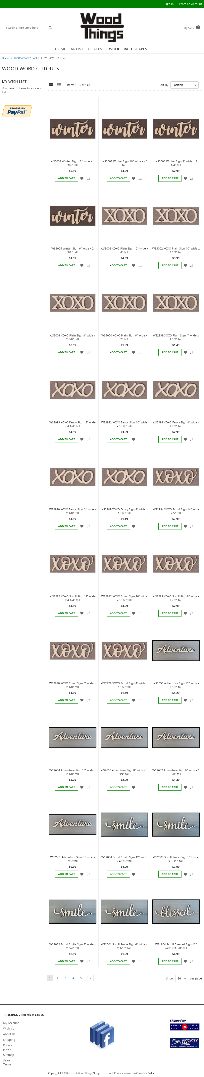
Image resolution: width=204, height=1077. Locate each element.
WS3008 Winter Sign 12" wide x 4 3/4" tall (72, 163)
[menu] (102, 48)
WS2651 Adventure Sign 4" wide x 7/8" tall (72, 859)
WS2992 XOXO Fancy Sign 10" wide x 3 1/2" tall (124, 424)
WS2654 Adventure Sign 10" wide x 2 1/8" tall (72, 772)
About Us (9, 1034)
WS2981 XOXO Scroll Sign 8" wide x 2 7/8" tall (176, 598)
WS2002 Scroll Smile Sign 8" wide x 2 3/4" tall (72, 946)
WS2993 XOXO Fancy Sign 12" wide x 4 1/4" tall (72, 424)
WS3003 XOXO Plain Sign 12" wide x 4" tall (124, 250)
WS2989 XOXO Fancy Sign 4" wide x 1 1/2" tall (124, 511)
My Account (11, 1023)
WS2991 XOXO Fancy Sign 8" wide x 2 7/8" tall (176, 424)
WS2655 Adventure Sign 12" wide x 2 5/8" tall (176, 685)
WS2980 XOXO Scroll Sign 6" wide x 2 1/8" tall (72, 685)
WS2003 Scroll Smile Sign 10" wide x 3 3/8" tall (176, 859)
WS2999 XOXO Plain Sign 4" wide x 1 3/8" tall (176, 337)
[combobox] (25, 27)
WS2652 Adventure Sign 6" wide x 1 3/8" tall (176, 772)
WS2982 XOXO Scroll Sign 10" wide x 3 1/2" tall (124, 598)
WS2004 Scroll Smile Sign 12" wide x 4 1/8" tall (124, 859)
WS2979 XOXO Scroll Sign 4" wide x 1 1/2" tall (124, 685)
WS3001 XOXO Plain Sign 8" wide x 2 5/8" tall (72, 337)
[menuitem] (60, 48)
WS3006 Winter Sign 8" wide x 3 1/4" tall (176, 163)
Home (5, 58)
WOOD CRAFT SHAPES (27, 58)
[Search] (50, 27)
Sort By (163, 85)
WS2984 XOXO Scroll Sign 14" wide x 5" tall (176, 511)
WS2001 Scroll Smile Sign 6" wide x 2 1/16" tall (124, 946)
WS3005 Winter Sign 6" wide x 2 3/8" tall (72, 250)
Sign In (169, 4)
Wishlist (8, 1028)
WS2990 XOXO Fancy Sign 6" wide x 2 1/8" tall (72, 511)
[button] (82, 178)
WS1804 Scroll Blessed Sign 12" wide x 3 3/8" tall (176, 946)
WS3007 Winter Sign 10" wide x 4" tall (124, 163)
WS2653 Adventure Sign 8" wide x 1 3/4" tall (124, 772)
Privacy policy (8, 1047)
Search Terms (7, 1062)
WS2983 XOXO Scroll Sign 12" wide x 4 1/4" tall (73, 598)
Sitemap (8, 1055)
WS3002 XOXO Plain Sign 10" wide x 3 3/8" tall (176, 250)
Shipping (9, 1039)
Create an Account (190, 4)
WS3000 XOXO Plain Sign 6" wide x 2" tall (124, 337)
